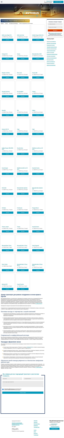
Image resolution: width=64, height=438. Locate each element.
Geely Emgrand (35, 245)
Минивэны (36, 425)
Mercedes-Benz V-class (22, 245)
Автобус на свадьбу (50, 52)
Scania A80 (34, 72)
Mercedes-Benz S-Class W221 (37, 265)
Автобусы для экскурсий (51, 43)
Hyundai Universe (6, 91)
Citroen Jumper (5, 226)
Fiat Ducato (19, 208)
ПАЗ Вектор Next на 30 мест (37, 149)
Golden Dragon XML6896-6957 (7, 149)
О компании (36, 434)
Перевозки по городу (51, 45)
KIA (18, 110)
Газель (18, 226)
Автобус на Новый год (51, 61)
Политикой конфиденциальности (56, 33)
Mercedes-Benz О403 (37, 54)
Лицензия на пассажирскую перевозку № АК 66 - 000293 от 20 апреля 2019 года (17, 423)
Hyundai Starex (35, 226)
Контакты (35, 433)
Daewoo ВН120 (5, 129)
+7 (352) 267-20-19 (49, 1)
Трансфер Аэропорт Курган (52, 47)
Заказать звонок (58, 1)
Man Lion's (19, 72)
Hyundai (4, 110)
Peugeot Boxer (35, 208)
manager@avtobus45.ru (55, 426)
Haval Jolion (4, 264)
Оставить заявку (23, 392)
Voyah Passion (20, 284)
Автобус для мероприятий (51, 57)
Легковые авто (36, 427)
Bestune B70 (4, 284)
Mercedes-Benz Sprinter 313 (37, 188)
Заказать (7, 39)
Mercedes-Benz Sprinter (22, 188)
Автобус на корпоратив (51, 65)
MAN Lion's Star (20, 35)
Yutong (33, 91)
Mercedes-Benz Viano (6, 245)
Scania (18, 54)
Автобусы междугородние (51, 48)
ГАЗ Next (4, 208)
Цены (35, 431)
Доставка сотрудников (51, 56)
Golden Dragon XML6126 (37, 35)
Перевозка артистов (50, 63)
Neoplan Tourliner (6, 72)
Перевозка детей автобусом (52, 54)
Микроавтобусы (37, 423)
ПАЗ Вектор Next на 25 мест (22, 168)
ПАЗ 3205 (4, 188)
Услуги (35, 430)
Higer (18, 129)
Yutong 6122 (5, 54)
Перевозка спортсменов (51, 41)
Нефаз (33, 110)
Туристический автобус (51, 50)
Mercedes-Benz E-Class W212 (22, 265)
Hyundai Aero (20, 148)
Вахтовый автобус (50, 59)
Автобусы (35, 422)
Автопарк (35, 420)
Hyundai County (35, 168)
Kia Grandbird (20, 91)
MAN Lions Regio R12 (7, 35)
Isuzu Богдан (5, 168)
